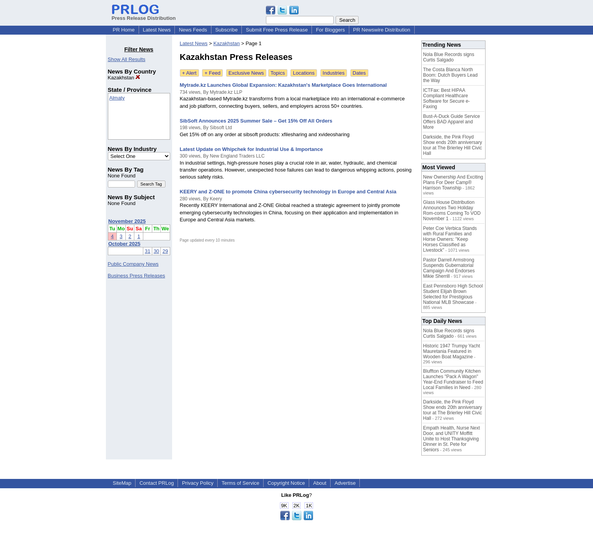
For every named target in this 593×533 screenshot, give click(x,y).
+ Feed (212, 73)
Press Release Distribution (144, 15)
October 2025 (124, 244)
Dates (359, 73)
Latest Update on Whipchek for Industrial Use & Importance (251, 149)
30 (156, 251)
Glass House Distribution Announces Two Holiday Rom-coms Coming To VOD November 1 (452, 210)
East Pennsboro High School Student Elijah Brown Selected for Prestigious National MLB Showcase (453, 294)
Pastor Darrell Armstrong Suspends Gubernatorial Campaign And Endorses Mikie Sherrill (449, 268)
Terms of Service (240, 483)
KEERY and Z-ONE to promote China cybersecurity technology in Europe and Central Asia (288, 192)
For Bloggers (330, 30)
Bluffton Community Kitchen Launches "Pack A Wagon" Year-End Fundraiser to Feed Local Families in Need (453, 379)
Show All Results (127, 59)
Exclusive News (246, 73)
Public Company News (133, 264)
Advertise (344, 483)
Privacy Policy (197, 483)
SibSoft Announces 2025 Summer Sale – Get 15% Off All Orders (256, 121)
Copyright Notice (286, 483)
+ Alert (189, 73)
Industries (334, 73)
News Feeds (193, 30)
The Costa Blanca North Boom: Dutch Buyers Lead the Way (450, 75)
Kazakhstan (124, 78)
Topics (278, 73)
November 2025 (127, 221)
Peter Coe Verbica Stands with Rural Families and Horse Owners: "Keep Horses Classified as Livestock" (450, 239)
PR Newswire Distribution (381, 30)
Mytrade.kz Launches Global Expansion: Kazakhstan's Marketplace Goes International (283, 85)
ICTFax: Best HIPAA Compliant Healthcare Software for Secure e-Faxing (446, 98)
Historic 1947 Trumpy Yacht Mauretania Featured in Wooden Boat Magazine (451, 351)
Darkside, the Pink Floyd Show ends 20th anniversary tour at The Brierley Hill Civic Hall (452, 145)
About (319, 483)
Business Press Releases (136, 276)
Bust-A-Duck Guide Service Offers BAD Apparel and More (451, 122)
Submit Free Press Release (277, 30)
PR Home (124, 30)
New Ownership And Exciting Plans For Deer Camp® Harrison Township (453, 182)
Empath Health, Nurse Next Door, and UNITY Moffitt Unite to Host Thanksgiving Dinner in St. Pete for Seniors (451, 438)
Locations (304, 73)
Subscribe (226, 30)
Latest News (157, 30)
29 (165, 251)
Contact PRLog (156, 483)
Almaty (117, 98)
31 (147, 251)
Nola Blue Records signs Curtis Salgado (448, 57)
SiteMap (122, 483)
